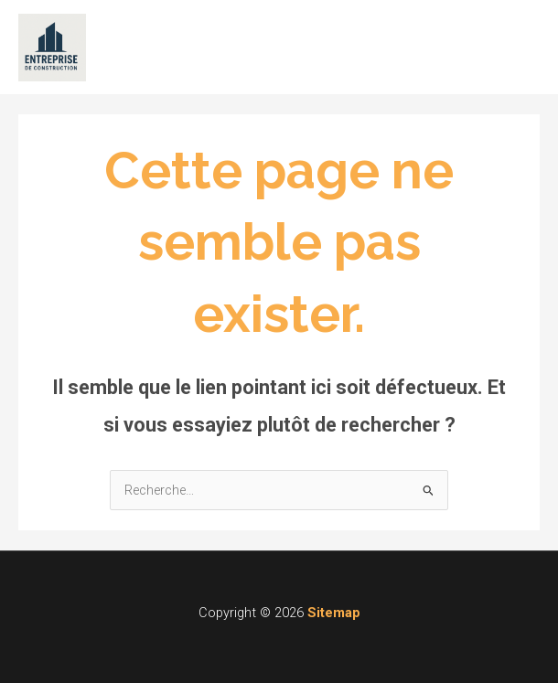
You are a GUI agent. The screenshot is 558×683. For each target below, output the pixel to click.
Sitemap (333, 612)
